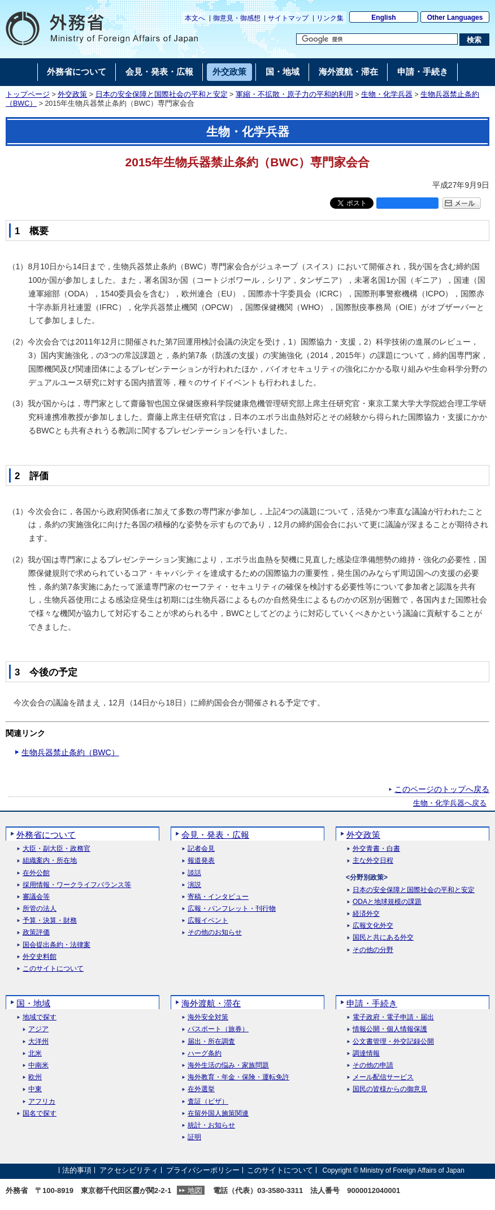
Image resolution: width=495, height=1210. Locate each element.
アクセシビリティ (128, 1170)
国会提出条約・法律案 (56, 945)
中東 (35, 1089)
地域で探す (40, 1017)
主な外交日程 (373, 860)
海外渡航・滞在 (211, 1003)
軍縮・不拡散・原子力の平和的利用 (294, 94)
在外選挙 (201, 1089)
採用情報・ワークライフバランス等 (77, 885)
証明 (194, 1137)
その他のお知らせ (215, 932)
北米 (35, 1053)
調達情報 (366, 1053)
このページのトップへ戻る (441, 789)
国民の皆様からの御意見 (390, 1089)
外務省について (46, 834)
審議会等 (36, 897)
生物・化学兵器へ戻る (450, 803)
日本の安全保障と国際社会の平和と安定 (161, 94)
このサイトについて (53, 968)
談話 (194, 873)
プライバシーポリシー (203, 1170)
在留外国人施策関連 (218, 1113)
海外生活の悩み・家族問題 (228, 1065)
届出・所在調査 (211, 1041)
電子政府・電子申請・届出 (393, 1017)
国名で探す (40, 1113)
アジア (38, 1029)
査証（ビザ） (208, 1101)
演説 (194, 885)
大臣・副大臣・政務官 (56, 848)
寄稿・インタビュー (218, 897)
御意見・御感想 (236, 18)
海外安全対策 (208, 1017)
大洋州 (38, 1041)
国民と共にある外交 (383, 937)
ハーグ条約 (205, 1053)
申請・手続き (371, 1003)
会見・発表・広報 (215, 834)
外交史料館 (40, 957)
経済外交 (366, 914)
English (383, 17)
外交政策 (72, 94)
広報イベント (208, 920)
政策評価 (36, 932)
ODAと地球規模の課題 (387, 902)
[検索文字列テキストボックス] (377, 39)
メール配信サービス (383, 1077)
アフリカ (41, 1101)
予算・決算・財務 (50, 920)
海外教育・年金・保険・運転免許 (238, 1077)
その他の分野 (373, 950)
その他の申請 (373, 1065)
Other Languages (455, 17)
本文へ (195, 18)
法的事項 (77, 1170)
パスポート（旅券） (218, 1029)
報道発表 (201, 860)
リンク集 (330, 18)
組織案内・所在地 (50, 860)
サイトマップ (288, 18)
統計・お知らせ (211, 1125)
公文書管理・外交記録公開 (393, 1041)
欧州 (35, 1077)
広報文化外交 (373, 925)
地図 (195, 1190)
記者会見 (201, 848)
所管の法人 (40, 908)
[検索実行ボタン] (474, 39)
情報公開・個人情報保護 (390, 1029)
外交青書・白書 (376, 848)
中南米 (38, 1065)
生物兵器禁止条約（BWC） (70, 752)
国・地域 (33, 1003)
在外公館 (36, 873)
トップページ (28, 94)
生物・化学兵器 (386, 94)
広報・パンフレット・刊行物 (232, 908)
